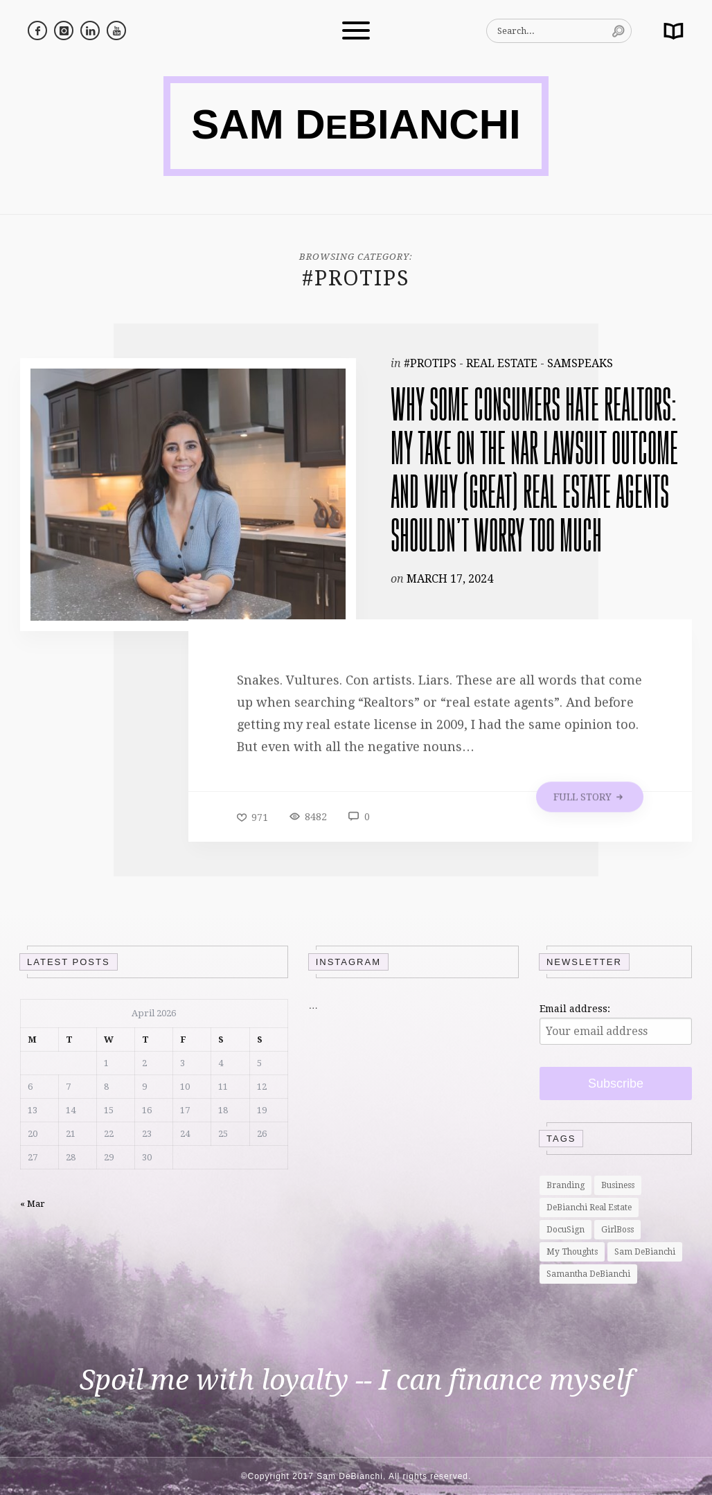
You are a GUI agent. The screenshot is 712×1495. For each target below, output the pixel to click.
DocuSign (565, 1230)
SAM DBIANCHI (355, 124)
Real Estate (501, 363)
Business (617, 1185)
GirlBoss (617, 1230)
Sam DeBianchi (644, 1252)
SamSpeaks (580, 363)
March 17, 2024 (450, 584)
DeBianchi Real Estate (589, 1207)
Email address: (575, 1008)
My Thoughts (572, 1252)
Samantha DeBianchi (588, 1274)
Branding (565, 1185)
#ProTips (430, 363)
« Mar (32, 1203)
